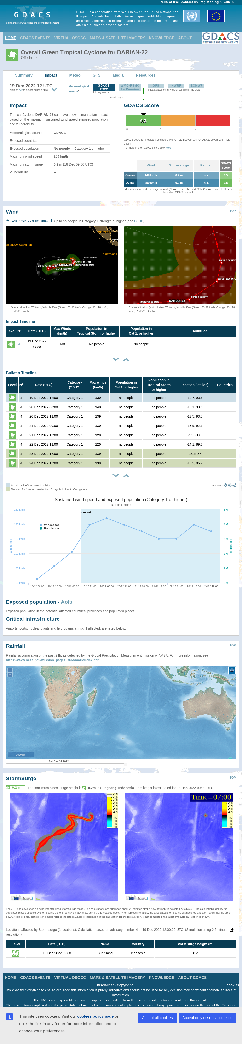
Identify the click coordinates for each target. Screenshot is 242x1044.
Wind (151, 165)
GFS (156, 85)
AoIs (66, 602)
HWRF (176, 85)
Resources (146, 75)
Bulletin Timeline (21, 373)
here (168, 147)
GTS (97, 75)
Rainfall (206, 165)
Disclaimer (105, 985)
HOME (10, 38)
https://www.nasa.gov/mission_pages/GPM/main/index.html (53, 660)
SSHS (138, 221)
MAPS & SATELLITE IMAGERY (117, 38)
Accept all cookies (157, 1018)
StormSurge (21, 778)
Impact (51, 75)
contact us (189, 2)
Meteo (75, 75)
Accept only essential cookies (207, 1018)
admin (229, 2)
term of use (170, 2)
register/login (211, 2)
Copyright (125, 985)
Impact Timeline (20, 322)
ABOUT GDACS (192, 978)
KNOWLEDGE (161, 38)
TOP (233, 211)
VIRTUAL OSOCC (70, 38)
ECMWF (197, 85)
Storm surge (179, 165)
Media (118, 75)
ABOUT (185, 38)
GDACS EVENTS (35, 38)
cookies (233, 985)
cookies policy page (95, 1016)
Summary (24, 75)
